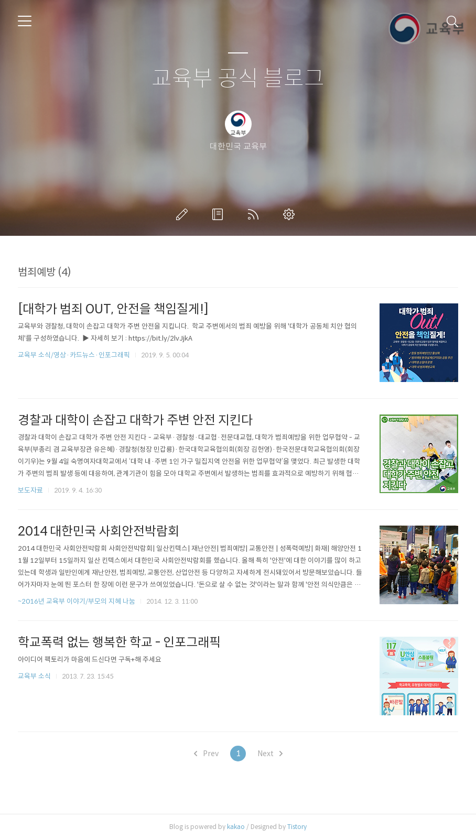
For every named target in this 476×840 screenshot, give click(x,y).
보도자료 (30, 490)
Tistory (297, 827)
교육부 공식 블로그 (238, 79)
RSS (255, 214)
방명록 (219, 214)
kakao (236, 827)
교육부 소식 (34, 676)
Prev (206, 753)
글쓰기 (184, 214)
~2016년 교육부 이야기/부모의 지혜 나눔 (76, 601)
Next (270, 753)
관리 (291, 214)
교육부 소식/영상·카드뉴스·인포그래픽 (74, 355)
